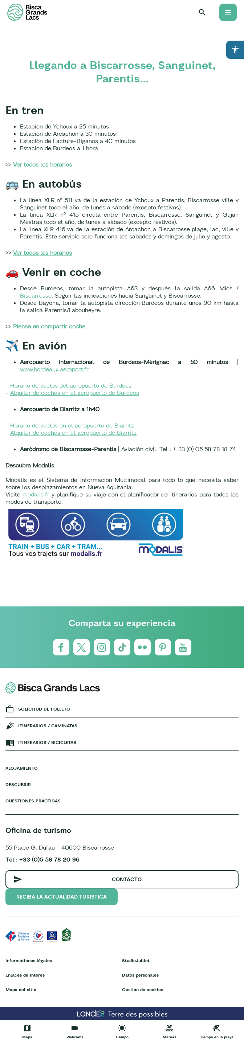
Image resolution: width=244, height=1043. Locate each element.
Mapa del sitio (20, 989)
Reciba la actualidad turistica (61, 896)
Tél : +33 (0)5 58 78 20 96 (42, 859)
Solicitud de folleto (44, 709)
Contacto (127, 879)
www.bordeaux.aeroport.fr (54, 369)
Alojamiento (21, 768)
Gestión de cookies (142, 989)
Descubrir (18, 784)
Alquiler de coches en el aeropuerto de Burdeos (74, 392)
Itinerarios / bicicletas (47, 742)
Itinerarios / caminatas (47, 725)
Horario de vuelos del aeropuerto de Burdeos (70, 385)
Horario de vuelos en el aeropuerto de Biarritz (72, 425)
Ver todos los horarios (42, 164)
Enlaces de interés (25, 975)
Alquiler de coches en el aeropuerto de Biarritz (73, 432)
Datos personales (140, 975)
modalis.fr (37, 494)
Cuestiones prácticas (33, 800)
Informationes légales (28, 960)
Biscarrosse (36, 295)
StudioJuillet (136, 960)
